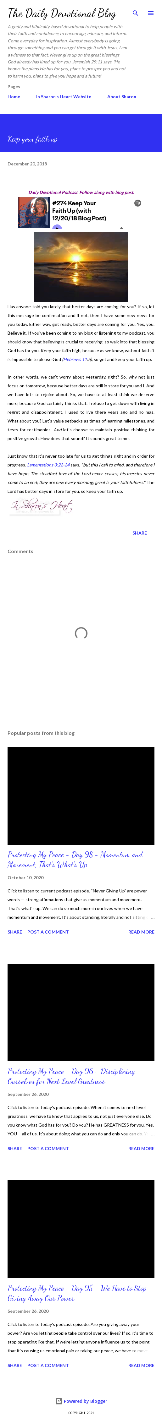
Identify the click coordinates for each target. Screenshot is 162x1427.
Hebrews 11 (75, 359)
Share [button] (139, 533)
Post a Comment (48, 931)
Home (14, 96)
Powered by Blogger (81, 1401)
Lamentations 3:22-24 (48, 464)
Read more (141, 931)
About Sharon (121, 96)
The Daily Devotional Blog (62, 13)
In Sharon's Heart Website (63, 96)
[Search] (135, 11)
